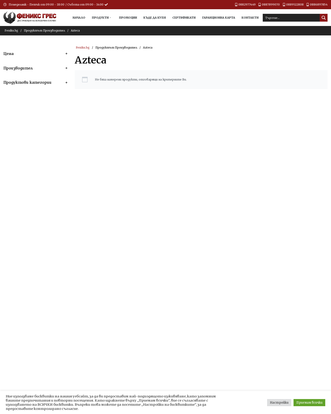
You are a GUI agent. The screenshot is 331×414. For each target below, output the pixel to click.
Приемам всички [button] (309, 403)
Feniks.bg (11, 30)
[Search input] (291, 18)
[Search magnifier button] (324, 18)
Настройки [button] (279, 403)
